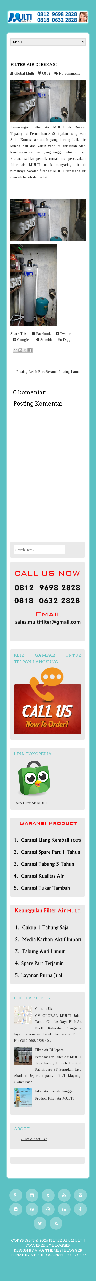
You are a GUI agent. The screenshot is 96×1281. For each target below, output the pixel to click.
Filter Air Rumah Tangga (54, 1091)
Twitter (63, 334)
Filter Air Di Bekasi (33, 64)
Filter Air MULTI (34, 1139)
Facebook (41, 334)
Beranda (52, 372)
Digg (64, 340)
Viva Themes (48, 1250)
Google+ (22, 340)
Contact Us (43, 1009)
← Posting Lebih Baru (29, 372)
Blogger (61, 1245)
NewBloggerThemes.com (59, 1255)
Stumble (44, 340)
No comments (69, 73)
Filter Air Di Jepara (49, 1050)
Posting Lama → (71, 372)
